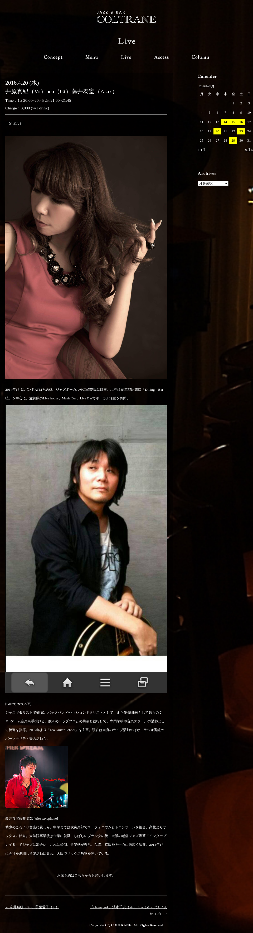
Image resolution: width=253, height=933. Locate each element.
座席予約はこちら (71, 875)
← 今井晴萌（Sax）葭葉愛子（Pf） (32, 907)
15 (233, 122)
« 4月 (202, 150)
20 (217, 131)
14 (225, 122)
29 (233, 140)
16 (241, 122)
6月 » (249, 150)
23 (241, 131)
